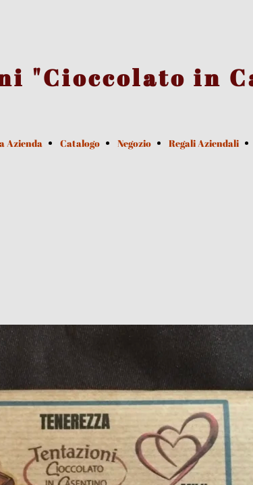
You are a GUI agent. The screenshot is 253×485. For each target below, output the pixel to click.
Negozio (134, 143)
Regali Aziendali (204, 143)
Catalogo (80, 143)
